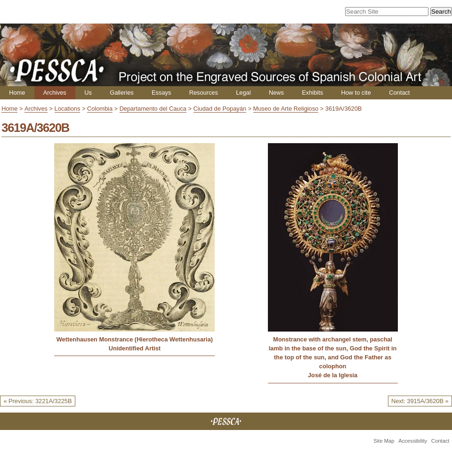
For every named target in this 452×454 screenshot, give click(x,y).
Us (88, 92)
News (276, 92)
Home (17, 92)
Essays (161, 92)
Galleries (122, 92)
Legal (243, 92)
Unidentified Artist (135, 348)
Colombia (100, 108)
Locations (68, 108)
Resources (203, 92)
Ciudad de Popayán (220, 108)
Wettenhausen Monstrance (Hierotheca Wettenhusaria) (134, 339)
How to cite (356, 92)
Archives (54, 92)
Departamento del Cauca (153, 108)
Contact (399, 92)
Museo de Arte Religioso (286, 108)
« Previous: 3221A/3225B (37, 401)
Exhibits (312, 92)
